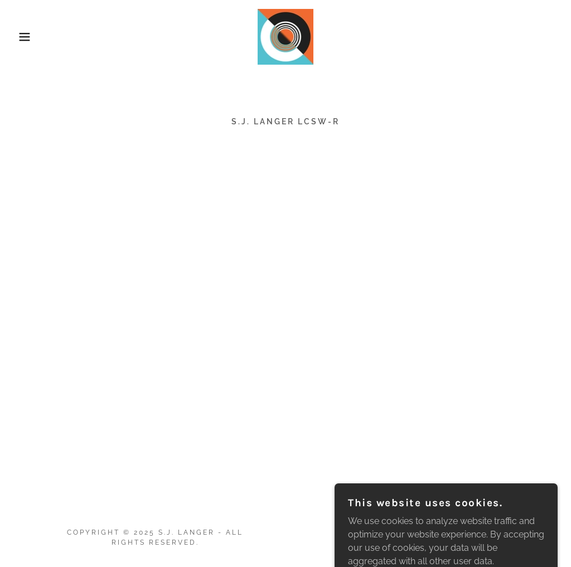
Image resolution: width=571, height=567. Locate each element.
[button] (28, 37)
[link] (285, 36)
